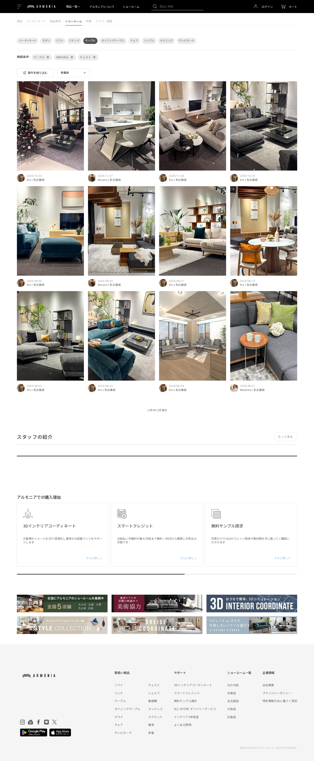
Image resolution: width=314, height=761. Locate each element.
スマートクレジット (187, 693)
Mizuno (103, 179)
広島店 (231, 717)
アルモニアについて (102, 7)
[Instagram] (22, 722)
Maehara (245, 389)
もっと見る (285, 437)
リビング (74, 40)
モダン (46, 40)
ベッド (119, 693)
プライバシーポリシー (277, 693)
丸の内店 (233, 685)
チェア (134, 40)
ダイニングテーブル (113, 40)
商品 (19, 21)
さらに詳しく (94, 558)
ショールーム (131, 7)
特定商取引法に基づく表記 (280, 701)
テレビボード (186, 40)
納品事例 (55, 21)
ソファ (59, 40)
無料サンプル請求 (185, 701)
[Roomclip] (30, 722)
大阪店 (231, 709)
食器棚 (152, 701)
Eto (29, 179)
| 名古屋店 (38, 179)
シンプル (149, 40)
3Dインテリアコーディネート (193, 685)
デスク (119, 717)
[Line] (46, 722)
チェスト (154, 685)
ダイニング (166, 40)
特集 (89, 21)
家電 (151, 733)
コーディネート (36, 21)
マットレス (155, 709)
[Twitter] (54, 722)
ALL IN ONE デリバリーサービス (195, 709)
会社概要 (268, 685)
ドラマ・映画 (104, 21)
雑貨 (151, 725)
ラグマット (155, 717)
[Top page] (41, 9)
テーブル (90, 40)
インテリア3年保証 (186, 717)
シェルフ (154, 693)
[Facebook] (38, 722)
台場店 (231, 693)
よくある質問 (182, 725)
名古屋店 (233, 701)
